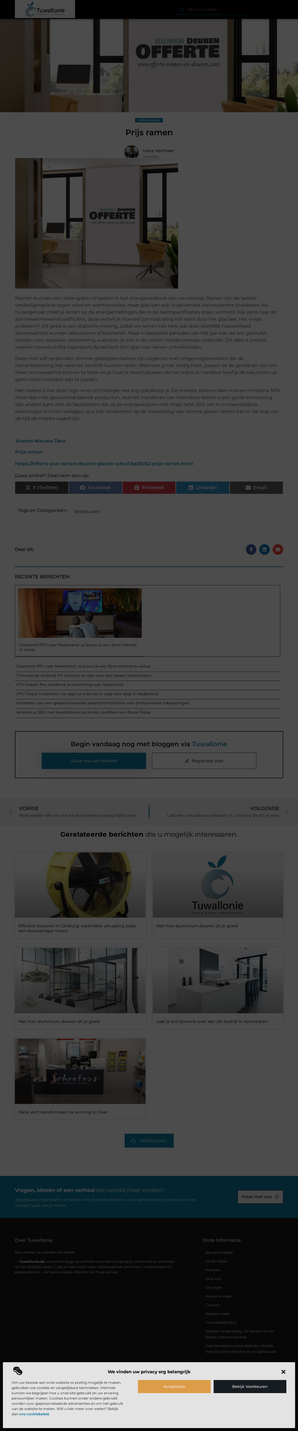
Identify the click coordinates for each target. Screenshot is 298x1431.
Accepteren (174, 1386)
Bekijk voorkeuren (250, 1386)
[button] (283, 1372)
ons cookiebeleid (34, 1414)
